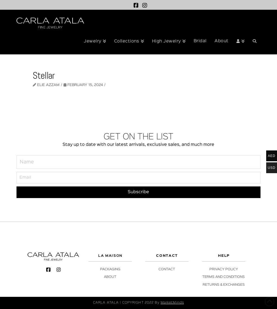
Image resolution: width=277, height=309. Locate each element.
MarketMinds (172, 302)
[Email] (138, 177)
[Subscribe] (138, 192)
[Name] (138, 162)
